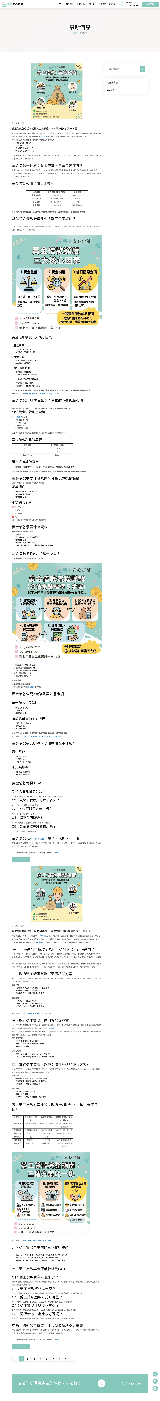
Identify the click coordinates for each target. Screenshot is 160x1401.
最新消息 (92, 4)
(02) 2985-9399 (131, 5)
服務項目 (81, 4)
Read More (21, 863)
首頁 (61, 4)
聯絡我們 (112, 4)
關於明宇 (69, 4)
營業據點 (102, 4)
